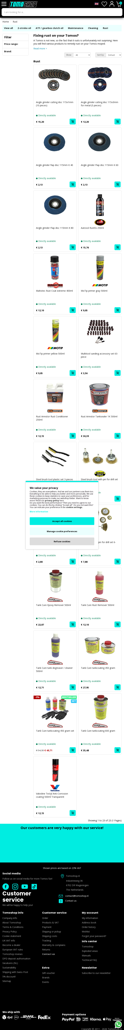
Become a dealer (11, 945)
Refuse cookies (62, 541)
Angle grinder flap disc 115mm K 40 (54, 165)
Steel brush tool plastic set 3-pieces (54, 479)
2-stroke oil (24, 28)
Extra (45, 968)
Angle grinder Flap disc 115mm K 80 (54, 227)
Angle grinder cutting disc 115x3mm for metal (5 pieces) (99, 104)
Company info (9, 918)
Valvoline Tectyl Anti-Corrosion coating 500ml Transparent (52, 795)
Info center (89, 941)
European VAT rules (12, 949)
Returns (46, 949)
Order (45, 918)
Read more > (40, 48)
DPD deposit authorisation (16, 958)
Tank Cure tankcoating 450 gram (98, 667)
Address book (89, 922)
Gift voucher (48, 973)
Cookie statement (11, 936)
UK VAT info (8, 940)
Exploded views (90, 951)
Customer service (16, 896)
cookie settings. (74, 507)
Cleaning (93, 28)
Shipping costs (49, 936)
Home (5, 21)
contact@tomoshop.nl (73, 895)
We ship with (11, 1012)
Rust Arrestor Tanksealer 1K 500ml (99, 416)
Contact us (68, 900)
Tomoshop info (12, 913)
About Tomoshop (11, 922)
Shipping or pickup (51, 931)
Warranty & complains (53, 945)
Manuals (86, 955)
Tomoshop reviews (12, 954)
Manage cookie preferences (62, 531)
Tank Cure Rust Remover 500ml (97, 605)
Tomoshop (87, 946)
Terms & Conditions (12, 927)
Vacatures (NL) (10, 963)
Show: (69, 55)
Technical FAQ (89, 960)
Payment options (74, 1014)
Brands (46, 977)
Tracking (46, 940)
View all (8, 28)
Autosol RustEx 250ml (92, 227)
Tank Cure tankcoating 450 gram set (55, 730)
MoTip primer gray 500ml (94, 290)
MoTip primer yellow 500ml (50, 353)
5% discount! (9, 976)
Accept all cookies (62, 521)
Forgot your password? (94, 936)
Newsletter (89, 968)
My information (90, 918)
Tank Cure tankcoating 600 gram (98, 730)
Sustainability (9, 967)
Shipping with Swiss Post (15, 972)
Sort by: (100, 55)
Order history (89, 927)
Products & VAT (50, 922)
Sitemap (6, 981)
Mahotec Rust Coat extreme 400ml (54, 290)
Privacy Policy (9, 931)
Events (45, 982)
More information (39, 511)
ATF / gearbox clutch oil (49, 28)
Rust (15, 21)
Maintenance (75, 28)
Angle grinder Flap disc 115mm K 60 (99, 165)
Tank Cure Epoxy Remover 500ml (53, 605)
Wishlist (86, 931)
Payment (47, 927)
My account (90, 913)
